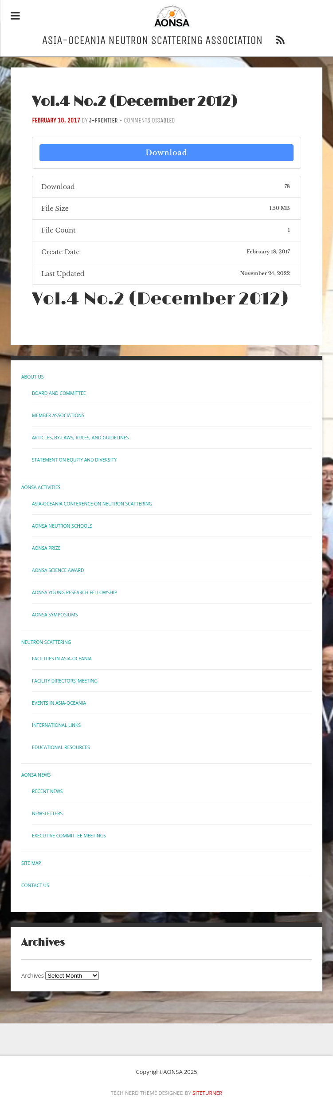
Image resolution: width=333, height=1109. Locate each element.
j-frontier (103, 120)
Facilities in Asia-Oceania (62, 658)
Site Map (31, 863)
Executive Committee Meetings (69, 836)
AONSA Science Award (58, 570)
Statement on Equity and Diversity (74, 460)
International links (56, 725)
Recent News (47, 791)
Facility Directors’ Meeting (65, 681)
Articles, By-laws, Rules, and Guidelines (80, 437)
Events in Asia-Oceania (59, 703)
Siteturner (207, 1092)
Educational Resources (61, 747)
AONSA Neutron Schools (62, 526)
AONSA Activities (40, 487)
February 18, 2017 (56, 120)
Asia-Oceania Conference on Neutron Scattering (92, 504)
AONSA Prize (46, 548)
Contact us (35, 885)
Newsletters (47, 813)
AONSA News (36, 775)
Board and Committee (59, 393)
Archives (32, 975)
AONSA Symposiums (55, 615)
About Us (32, 377)
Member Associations (58, 415)
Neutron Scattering (46, 642)
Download (166, 152)
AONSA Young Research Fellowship (74, 592)
